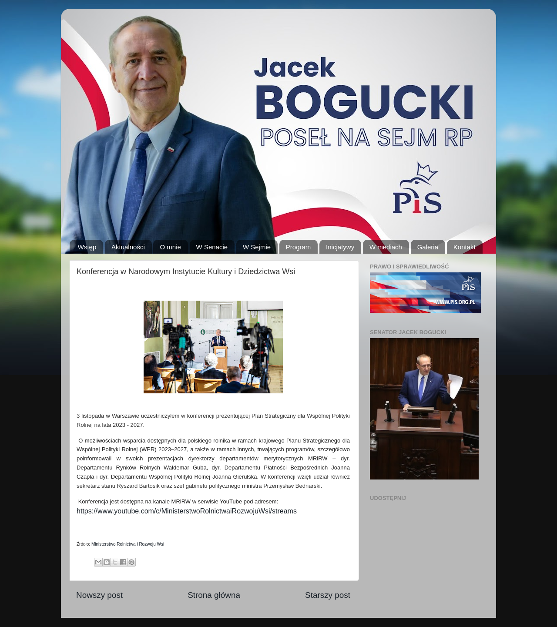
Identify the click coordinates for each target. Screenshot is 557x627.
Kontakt (464, 247)
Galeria (427, 247)
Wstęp (87, 247)
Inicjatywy (340, 247)
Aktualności (128, 247)
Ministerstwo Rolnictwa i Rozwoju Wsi (127, 544)
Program (298, 247)
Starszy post (327, 595)
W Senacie (212, 247)
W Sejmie (257, 247)
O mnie (170, 247)
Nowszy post (99, 595)
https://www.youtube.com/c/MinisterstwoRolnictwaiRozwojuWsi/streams (187, 511)
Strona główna (214, 595)
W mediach (385, 247)
